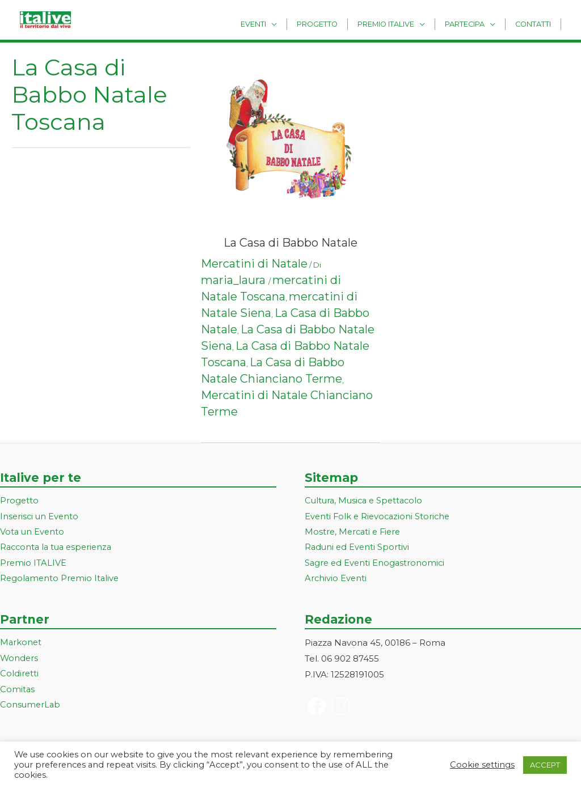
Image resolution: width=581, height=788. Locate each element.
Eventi (275, 23)
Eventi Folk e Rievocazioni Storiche (379, 516)
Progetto (334, 23)
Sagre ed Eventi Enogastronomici (376, 564)
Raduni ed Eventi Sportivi (358, 548)
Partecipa (472, 23)
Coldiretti (19, 675)
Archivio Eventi (336, 579)
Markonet (21, 644)
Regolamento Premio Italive (61, 579)
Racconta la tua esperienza (58, 548)
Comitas (17, 691)
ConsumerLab (31, 707)
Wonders (19, 660)
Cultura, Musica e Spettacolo (366, 500)
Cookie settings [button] (482, 765)
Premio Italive (397, 23)
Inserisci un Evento (40, 516)
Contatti (535, 23)
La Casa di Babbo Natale (290, 242)
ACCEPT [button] (545, 764)
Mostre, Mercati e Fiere (355, 532)
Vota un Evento (33, 532)
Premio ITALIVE (33, 564)
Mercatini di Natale (254, 263)
